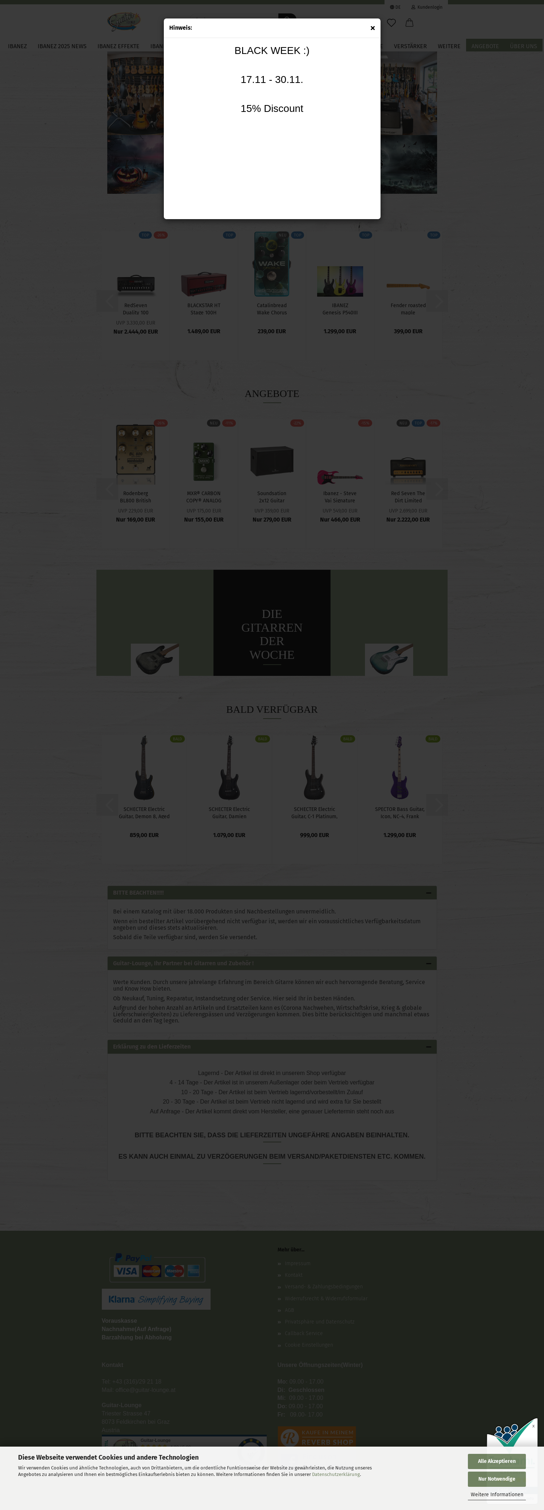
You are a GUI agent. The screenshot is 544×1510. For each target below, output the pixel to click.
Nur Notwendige (496, 1479)
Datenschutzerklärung (336, 1474)
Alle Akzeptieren (497, 1461)
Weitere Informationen (497, 1495)
